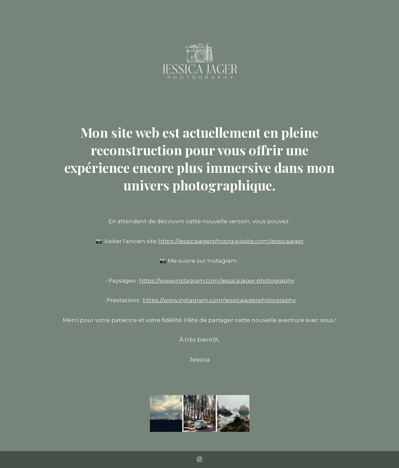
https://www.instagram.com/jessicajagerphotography (219, 300)
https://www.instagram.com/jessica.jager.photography (216, 280)
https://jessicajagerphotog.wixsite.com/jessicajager (231, 241)
